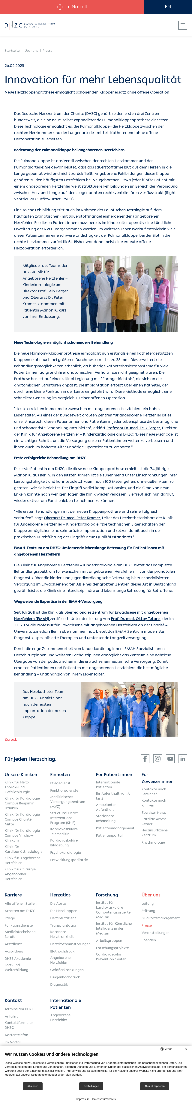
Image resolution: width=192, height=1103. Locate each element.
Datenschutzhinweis (104, 1099)
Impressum (82, 1099)
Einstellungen (91, 1086)
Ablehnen (32, 1086)
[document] (96, 1066)
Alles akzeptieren (155, 1086)
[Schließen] (186, 1049)
